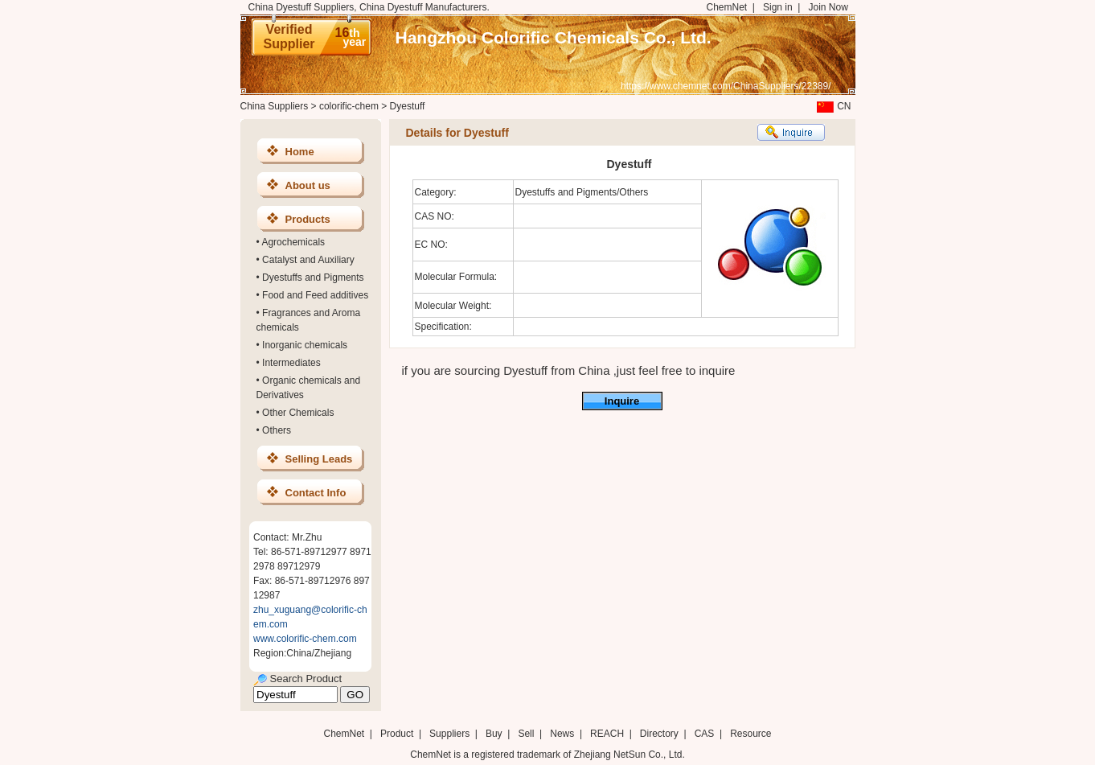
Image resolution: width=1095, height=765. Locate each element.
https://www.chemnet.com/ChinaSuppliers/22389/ (725, 86)
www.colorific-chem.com (305, 638)
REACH (607, 733)
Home (299, 152)
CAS (705, 733)
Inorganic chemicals (304, 345)
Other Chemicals (298, 412)
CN (832, 106)
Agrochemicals (293, 242)
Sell (526, 733)
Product (398, 733)
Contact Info (316, 493)
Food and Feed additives (315, 295)
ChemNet (727, 7)
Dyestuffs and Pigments (313, 277)
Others (276, 430)
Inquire (622, 401)
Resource (750, 733)
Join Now (827, 7)
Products (307, 219)
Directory (659, 733)
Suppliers (449, 733)
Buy (494, 733)
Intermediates (291, 362)
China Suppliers (274, 106)
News (562, 733)
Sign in (778, 7)
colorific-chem (349, 106)
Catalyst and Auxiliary (308, 259)
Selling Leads (319, 459)
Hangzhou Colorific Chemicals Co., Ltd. (554, 37)
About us (307, 185)
